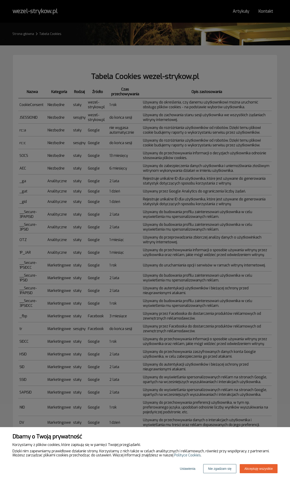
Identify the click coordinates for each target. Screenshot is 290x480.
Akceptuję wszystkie (258, 468)
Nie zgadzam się (220, 468)
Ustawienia (187, 468)
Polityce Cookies (187, 455)
